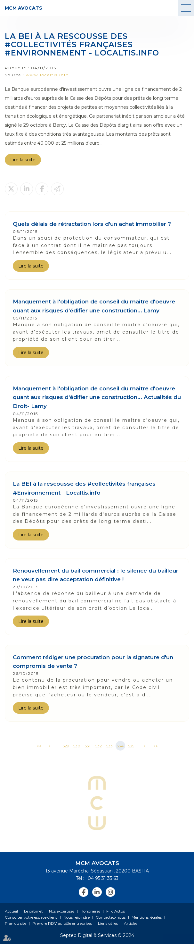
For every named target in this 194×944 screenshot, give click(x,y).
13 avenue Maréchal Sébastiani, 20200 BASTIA (97, 871)
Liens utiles (108, 923)
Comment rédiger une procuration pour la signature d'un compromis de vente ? (93, 661)
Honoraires (90, 911)
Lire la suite (23, 160)
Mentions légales (147, 917)
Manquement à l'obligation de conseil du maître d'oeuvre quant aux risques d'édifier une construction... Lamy (94, 306)
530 (76, 746)
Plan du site (15, 923)
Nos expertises (61, 911)
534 (120, 746)
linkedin (97, 892)
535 (131, 746)
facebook (83, 892)
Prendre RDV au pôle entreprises (62, 923)
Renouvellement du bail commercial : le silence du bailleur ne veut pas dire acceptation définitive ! (95, 575)
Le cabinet (33, 911)
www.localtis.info (47, 74)
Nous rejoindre (76, 917)
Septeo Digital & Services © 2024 (97, 935)
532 (98, 746)
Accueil (11, 911)
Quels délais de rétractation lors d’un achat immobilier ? (92, 223)
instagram (110, 892)
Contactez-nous (110, 917)
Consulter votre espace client (31, 917)
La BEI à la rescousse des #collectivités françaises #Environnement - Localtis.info (84, 488)
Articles (130, 923)
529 (66, 746)
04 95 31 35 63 (101, 878)
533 (109, 746)
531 (87, 746)
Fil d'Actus (115, 911)
